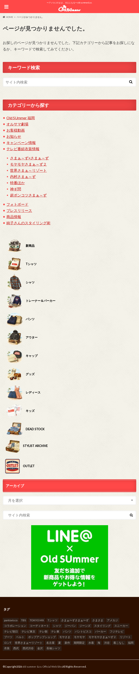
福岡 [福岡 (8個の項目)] (131, 642)
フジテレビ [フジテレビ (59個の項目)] (116, 631)
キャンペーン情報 (21, 142)
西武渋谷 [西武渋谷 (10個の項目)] (28, 648)
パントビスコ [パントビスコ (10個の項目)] (83, 631)
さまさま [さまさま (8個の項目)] (97, 620)
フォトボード (17, 204)
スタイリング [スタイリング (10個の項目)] (102, 625)
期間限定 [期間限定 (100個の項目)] (79, 642)
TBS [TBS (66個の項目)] (23, 620)
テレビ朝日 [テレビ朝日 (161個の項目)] (11, 631)
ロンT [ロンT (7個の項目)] (7, 642)
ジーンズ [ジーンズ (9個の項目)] (84, 625)
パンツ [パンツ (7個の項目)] (67, 631)
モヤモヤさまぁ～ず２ (28, 164)
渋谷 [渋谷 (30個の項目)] (107, 642)
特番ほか (17, 182)
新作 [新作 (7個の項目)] (67, 642)
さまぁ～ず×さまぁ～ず (29, 158)
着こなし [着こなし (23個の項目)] (118, 642)
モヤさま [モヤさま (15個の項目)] (64, 637)
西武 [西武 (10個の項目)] (16, 648)
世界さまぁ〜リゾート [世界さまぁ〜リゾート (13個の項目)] (28, 642)
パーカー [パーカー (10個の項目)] (100, 631)
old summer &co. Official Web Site (42, 666)
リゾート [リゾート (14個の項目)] (125, 637)
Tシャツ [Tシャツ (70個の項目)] (52, 620)
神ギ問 (15, 189)
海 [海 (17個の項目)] (99, 642)
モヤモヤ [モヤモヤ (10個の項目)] (79, 637)
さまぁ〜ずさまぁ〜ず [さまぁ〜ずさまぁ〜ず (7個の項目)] (75, 620)
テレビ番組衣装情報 (22, 149)
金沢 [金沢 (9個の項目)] (40, 648)
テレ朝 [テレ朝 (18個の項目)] (43, 631)
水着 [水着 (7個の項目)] (91, 642)
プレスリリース (19, 210)
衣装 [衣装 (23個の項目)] (7, 648)
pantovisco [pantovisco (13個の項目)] (10, 620)
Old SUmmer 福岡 (20, 118)
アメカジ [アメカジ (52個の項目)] (112, 620)
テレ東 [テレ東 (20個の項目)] (55, 631)
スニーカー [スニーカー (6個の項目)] (121, 625)
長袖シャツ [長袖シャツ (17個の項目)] (53, 648)
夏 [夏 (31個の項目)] (59, 642)
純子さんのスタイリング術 (28, 223)
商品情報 (13, 216)
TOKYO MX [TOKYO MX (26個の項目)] (37, 620)
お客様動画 (15, 130)
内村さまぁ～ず (23, 176)
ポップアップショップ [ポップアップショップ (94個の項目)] (42, 637)
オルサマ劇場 (17, 124)
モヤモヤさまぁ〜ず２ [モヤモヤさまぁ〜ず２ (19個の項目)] (102, 637)
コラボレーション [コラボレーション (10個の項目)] (15, 625)
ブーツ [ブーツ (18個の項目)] (8, 637)
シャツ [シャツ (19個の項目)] (57, 625)
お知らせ (13, 136)
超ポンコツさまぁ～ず (28, 195)
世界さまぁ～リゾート (28, 170)
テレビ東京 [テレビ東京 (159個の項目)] (28, 631)
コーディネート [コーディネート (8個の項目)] (39, 625)
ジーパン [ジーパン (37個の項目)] (70, 625)
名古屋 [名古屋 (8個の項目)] (50, 642)
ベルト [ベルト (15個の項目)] (20, 637)
